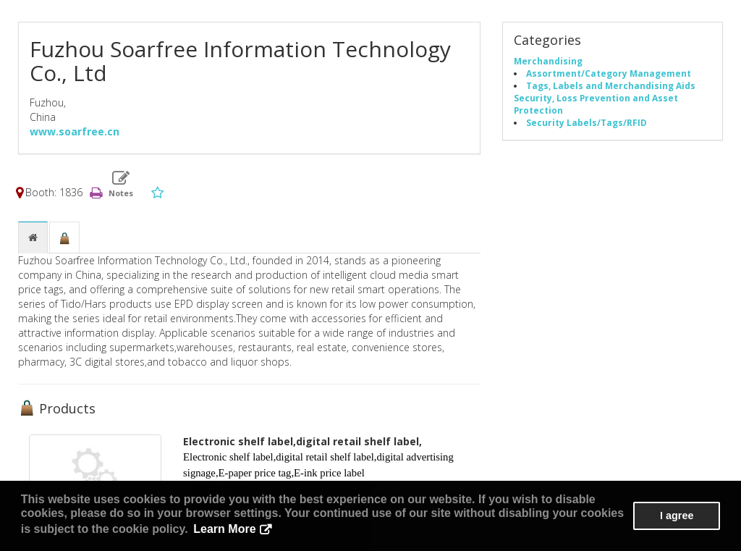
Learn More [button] (224, 529)
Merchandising (548, 61)
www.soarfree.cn (74, 131)
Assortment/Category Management (608, 73)
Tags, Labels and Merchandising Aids (610, 85)
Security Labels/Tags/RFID (586, 122)
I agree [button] (676, 515)
